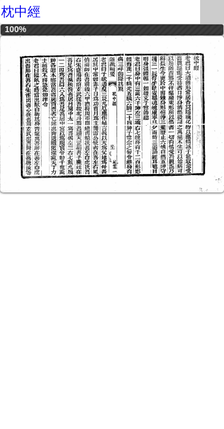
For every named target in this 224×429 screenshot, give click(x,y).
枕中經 (21, 11)
